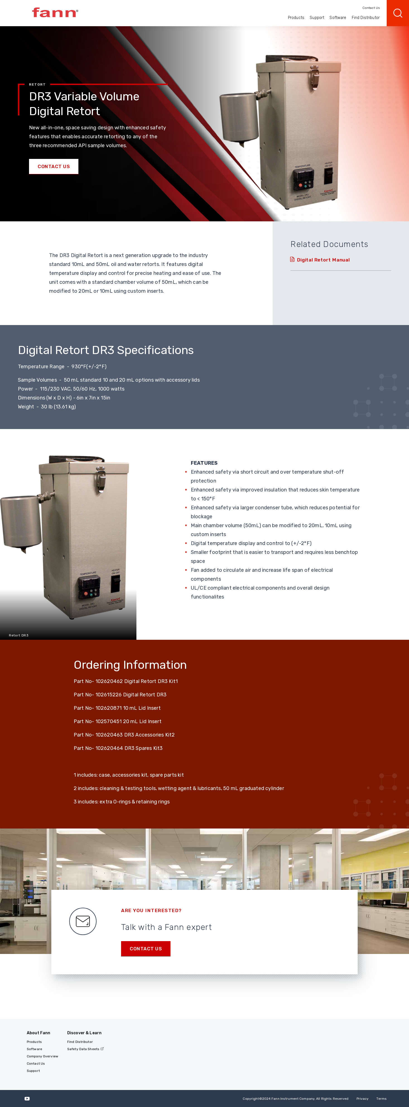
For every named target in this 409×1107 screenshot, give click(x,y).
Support (317, 17)
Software (337, 17)
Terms (381, 1099)
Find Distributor (366, 17)
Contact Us (371, 8)
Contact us (146, 948)
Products (296, 17)
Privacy (363, 1099)
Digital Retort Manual (323, 260)
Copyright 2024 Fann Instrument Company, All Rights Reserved (295, 1099)
